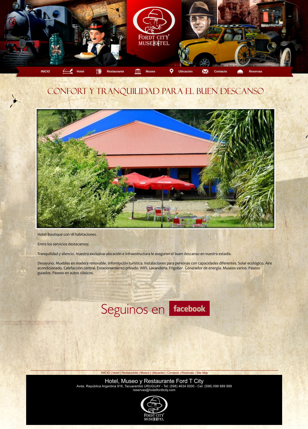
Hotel (80, 71)
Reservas (255, 71)
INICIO (45, 71)
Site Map (202, 372)
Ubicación (185, 71)
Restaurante (115, 71)
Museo (150, 71)
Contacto (220, 71)
